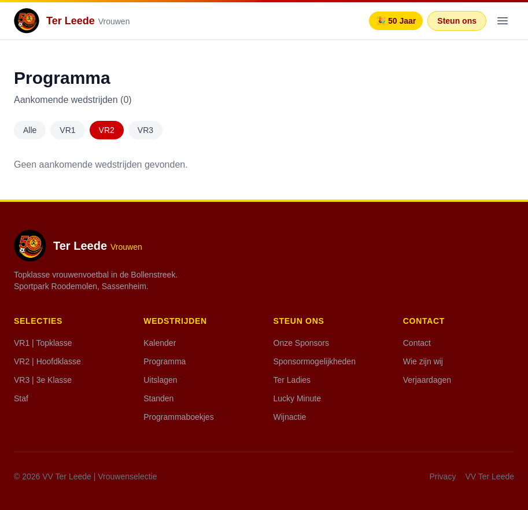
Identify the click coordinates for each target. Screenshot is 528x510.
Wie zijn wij (423, 361)
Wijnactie (290, 417)
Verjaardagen (427, 380)
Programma (164, 361)
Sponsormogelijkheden (315, 361)
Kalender (159, 343)
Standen (158, 398)
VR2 (107, 130)
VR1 (67, 130)
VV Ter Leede (489, 476)
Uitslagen (160, 380)
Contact (417, 343)
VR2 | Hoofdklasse (47, 361)
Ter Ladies (292, 380)
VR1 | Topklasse (43, 343)
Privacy (443, 476)
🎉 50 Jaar (396, 20)
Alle (29, 130)
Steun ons (457, 20)
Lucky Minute (297, 398)
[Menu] (502, 20)
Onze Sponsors (302, 343)
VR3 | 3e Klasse (43, 380)
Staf (21, 398)
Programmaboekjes (178, 417)
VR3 (145, 130)
